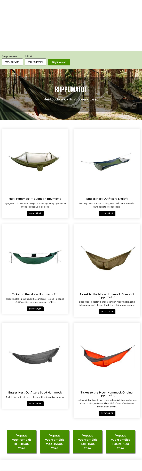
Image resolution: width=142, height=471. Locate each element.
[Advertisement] (71, 25)
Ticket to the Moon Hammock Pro (35, 294)
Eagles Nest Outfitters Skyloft (107, 198)
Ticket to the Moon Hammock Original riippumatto (107, 394)
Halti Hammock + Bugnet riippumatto (35, 198)
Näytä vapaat (59, 62)
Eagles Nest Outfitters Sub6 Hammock (35, 392)
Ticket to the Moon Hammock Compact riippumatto (107, 295)
